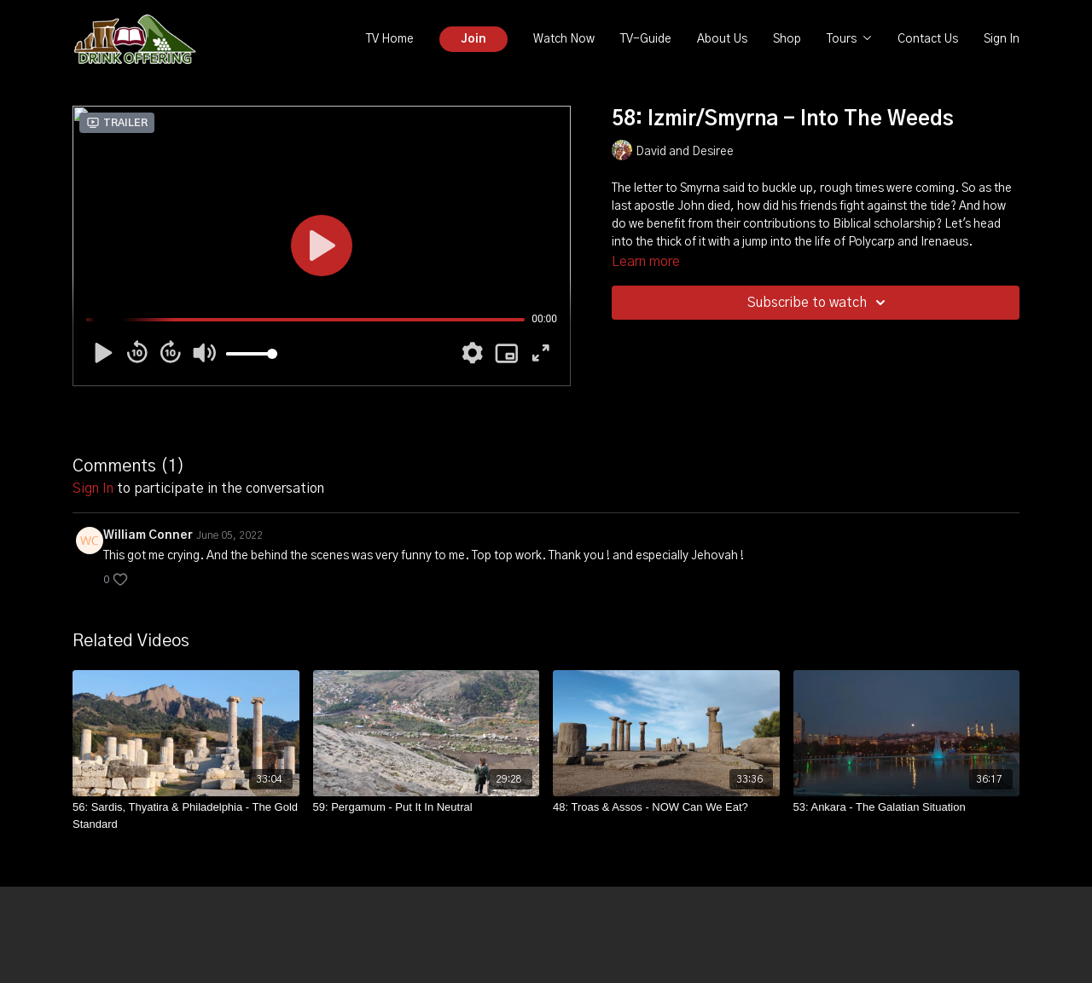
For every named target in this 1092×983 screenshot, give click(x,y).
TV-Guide (645, 39)
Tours (849, 39)
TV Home (390, 39)
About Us (722, 39)
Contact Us (927, 39)
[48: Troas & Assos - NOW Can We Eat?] (666, 807)
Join (473, 39)
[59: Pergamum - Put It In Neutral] (426, 807)
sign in (93, 488)
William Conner (148, 535)
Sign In (1001, 39)
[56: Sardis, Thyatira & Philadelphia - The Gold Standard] (186, 815)
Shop (787, 39)
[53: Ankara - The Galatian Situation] (906, 807)
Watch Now (564, 39)
